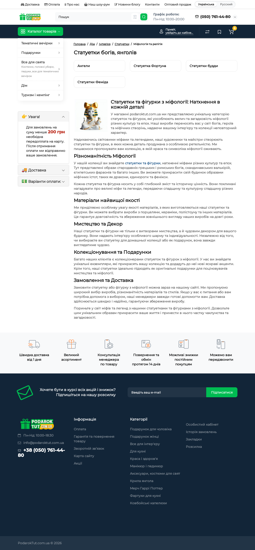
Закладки (194, 439)
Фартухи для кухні (145, 496)
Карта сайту (84, 456)
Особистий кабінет (202, 424)
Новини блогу (127, 4)
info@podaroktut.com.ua (41, 443)
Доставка (30, 4)
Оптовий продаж (177, 4)
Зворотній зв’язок (89, 448)
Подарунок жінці (144, 436)
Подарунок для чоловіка (151, 429)
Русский (226, 4)
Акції (78, 463)
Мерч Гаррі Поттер (146, 488)
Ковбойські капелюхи (148, 503)
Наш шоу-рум (97, 4)
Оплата (52, 4)
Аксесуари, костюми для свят (155, 473)
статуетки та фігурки (142, 163)
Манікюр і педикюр (146, 466)
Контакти (152, 4)
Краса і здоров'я (144, 459)
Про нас (72, 4)
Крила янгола (141, 481)
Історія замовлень (201, 432)
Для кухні (138, 451)
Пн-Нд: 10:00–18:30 (35, 435)
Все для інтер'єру (145, 444)
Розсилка (194, 447)
